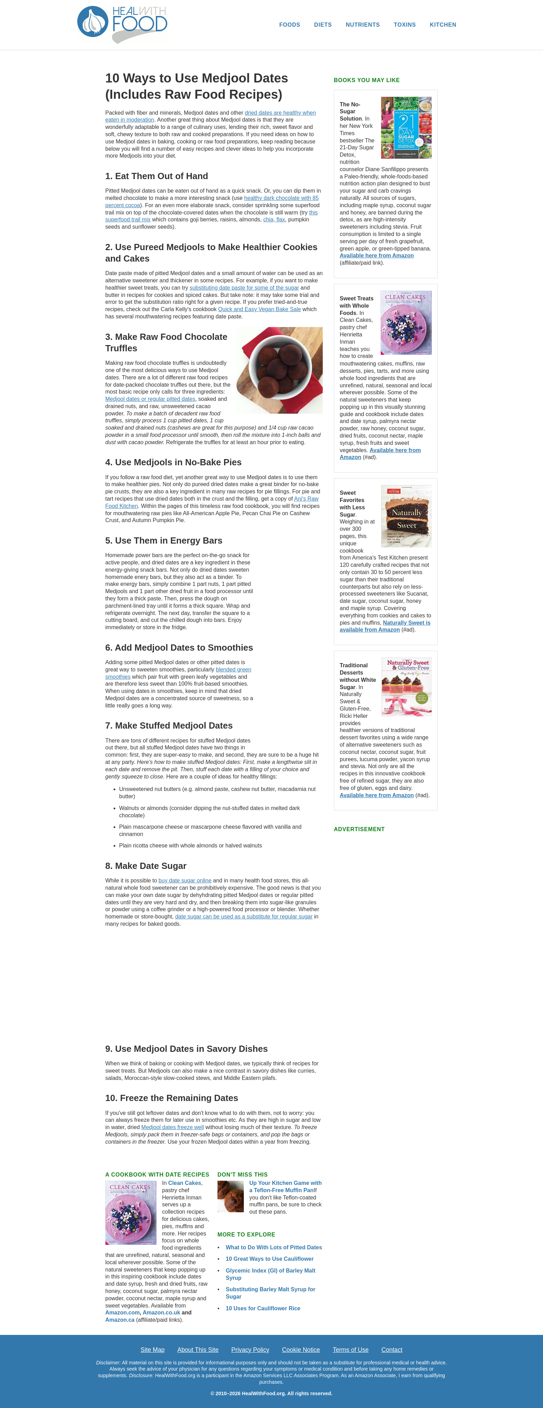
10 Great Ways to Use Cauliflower (270, 1259)
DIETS (323, 25)
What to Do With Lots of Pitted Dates (274, 1247)
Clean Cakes (184, 1183)
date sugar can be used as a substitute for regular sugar (244, 916)
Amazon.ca (119, 1320)
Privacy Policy (250, 1349)
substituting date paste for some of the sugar (244, 288)
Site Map (152, 1349)
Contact (391, 1349)
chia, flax (274, 219)
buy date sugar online (185, 880)
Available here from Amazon (377, 255)
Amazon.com (122, 1312)
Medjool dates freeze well (172, 1127)
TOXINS (405, 25)
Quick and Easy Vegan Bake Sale (259, 309)
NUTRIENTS (363, 25)
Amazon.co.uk (161, 1312)
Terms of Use (351, 1349)
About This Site (198, 1349)
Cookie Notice (301, 1349)
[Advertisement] (291, 635)
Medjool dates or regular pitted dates (150, 399)
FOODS (289, 25)
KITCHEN (443, 25)
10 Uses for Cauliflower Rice (263, 1308)
